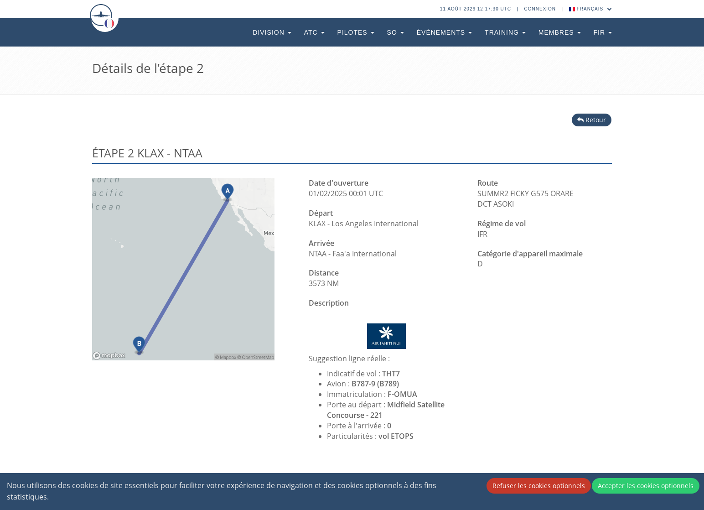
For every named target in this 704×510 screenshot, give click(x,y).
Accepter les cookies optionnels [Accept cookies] (646, 485)
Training (505, 32)
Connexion (540, 8)
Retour (591, 119)
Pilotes (355, 32)
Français (590, 8)
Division (272, 32)
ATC (314, 32)
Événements (444, 32)
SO (395, 32)
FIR (603, 32)
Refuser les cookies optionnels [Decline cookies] (538, 485)
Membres (559, 32)
